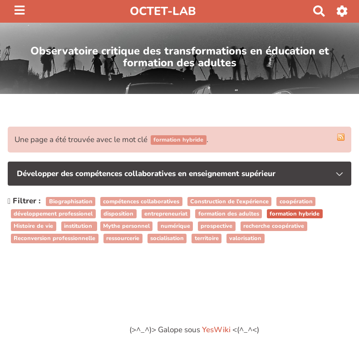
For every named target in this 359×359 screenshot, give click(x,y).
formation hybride (295, 214)
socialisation (167, 239)
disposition (118, 214)
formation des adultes (228, 214)
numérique (175, 226)
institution (79, 226)
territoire (207, 239)
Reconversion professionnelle (54, 239)
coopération (296, 201)
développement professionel (53, 214)
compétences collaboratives (141, 201)
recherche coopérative (273, 226)
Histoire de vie (33, 226)
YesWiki (216, 330)
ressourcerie (122, 239)
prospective (216, 226)
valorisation (245, 239)
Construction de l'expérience (229, 201)
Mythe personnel (126, 226)
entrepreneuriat (165, 214)
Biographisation (71, 201)
